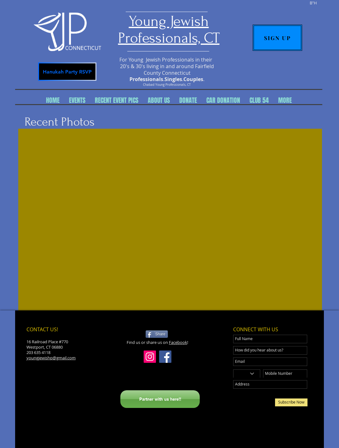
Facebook (178, 342)
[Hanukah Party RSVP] (67, 71)
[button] (77, 100)
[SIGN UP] (277, 38)
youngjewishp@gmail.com (51, 358)
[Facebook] (165, 357)
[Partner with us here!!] (160, 399)
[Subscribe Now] (291, 402)
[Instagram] (150, 357)
